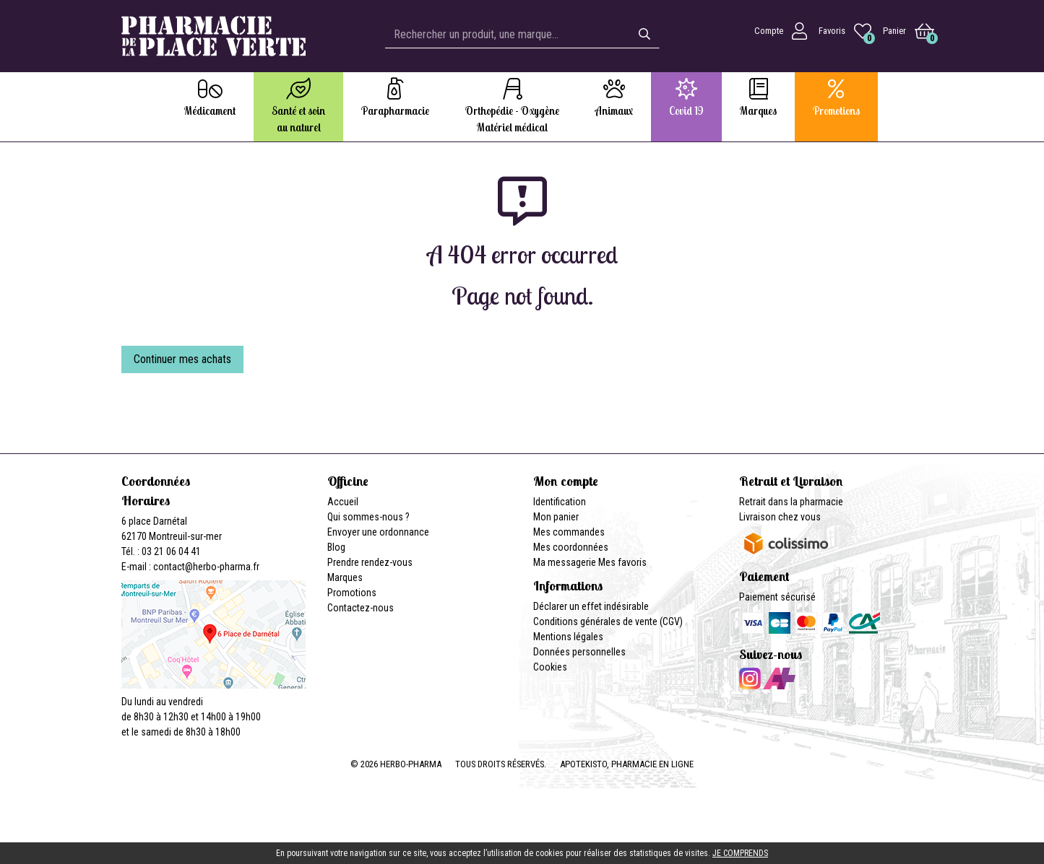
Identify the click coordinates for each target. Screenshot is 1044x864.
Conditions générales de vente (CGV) (608, 621)
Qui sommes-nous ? (368, 517)
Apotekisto (627, 764)
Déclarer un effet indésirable (591, 606)
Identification (559, 501)
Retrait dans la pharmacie (791, 501)
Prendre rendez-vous (370, 562)
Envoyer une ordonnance (378, 532)
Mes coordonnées (570, 547)
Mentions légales (568, 636)
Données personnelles (579, 652)
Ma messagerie (564, 562)
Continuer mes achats (182, 359)
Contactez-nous (360, 608)
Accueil (342, 501)
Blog (336, 547)
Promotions (351, 592)
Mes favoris (622, 562)
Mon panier (556, 517)
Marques (345, 577)
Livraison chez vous (780, 517)
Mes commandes (569, 532)
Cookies (550, 667)
